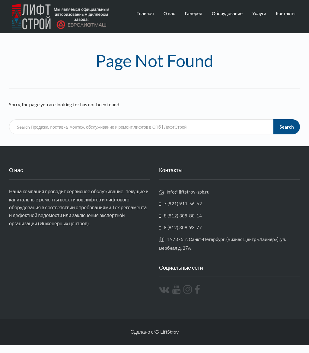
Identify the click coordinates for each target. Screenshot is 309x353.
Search (286, 127)
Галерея (193, 13)
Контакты (285, 13)
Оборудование (227, 13)
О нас (169, 13)
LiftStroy (169, 332)
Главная (145, 13)
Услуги (259, 13)
